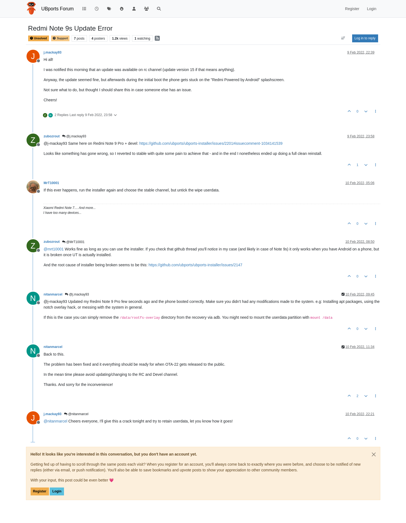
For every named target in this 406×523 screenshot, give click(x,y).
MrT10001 (51, 183)
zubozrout (52, 136)
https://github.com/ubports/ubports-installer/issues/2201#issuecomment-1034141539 (211, 143)
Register (39, 491)
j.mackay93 (53, 52)
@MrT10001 (73, 242)
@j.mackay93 (74, 136)
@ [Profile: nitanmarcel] (56, 421)
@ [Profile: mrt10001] (54, 249)
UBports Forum (57, 8)
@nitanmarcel (76, 414)
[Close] (373, 454)
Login (56, 491)
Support (60, 38)
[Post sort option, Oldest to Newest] (342, 38)
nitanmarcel (53, 294)
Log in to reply (365, 38)
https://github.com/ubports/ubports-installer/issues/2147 (195, 265)
